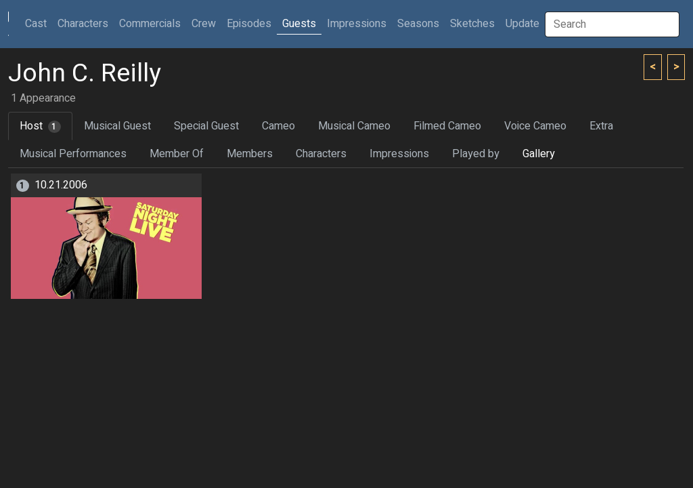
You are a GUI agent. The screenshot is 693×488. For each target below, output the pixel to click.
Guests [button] (299, 24)
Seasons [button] (418, 24)
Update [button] (522, 24)
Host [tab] (40, 126)
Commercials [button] (150, 24)
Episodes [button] (249, 24)
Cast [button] (38, 23)
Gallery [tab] (538, 154)
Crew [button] (204, 24)
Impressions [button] (356, 24)
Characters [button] (83, 24)
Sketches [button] (472, 24)
